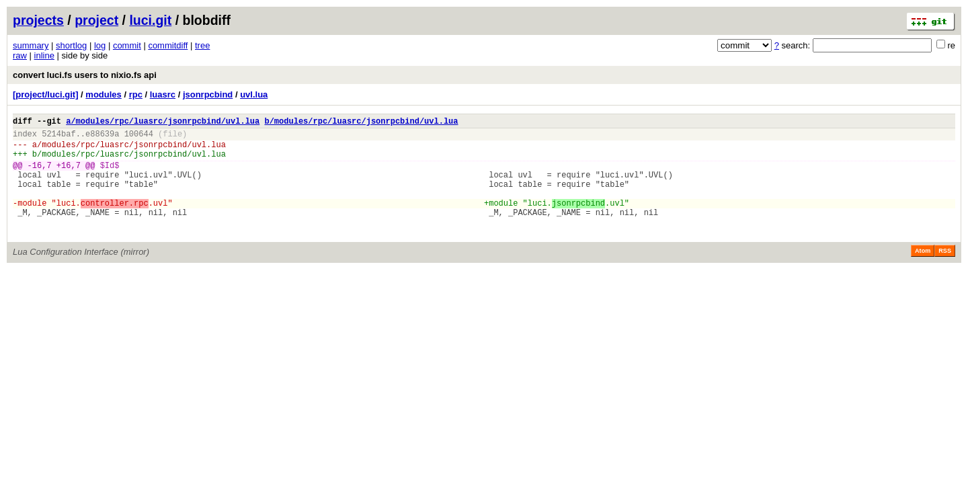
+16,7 (68, 175)
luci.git (150, 20)
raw (20, 55)
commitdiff (168, 45)
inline (44, 55)
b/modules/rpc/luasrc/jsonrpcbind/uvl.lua (361, 122)
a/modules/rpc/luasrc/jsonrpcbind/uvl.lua (162, 122)
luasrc (162, 94)
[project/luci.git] (46, 94)
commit (127, 45)
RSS (944, 275)
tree (202, 45)
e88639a (102, 137)
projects (38, 20)
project (96, 20)
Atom (922, 275)
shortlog (71, 45)
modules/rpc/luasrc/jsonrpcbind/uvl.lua (134, 150)
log (100, 45)
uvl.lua (254, 94)
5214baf (58, 137)
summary (30, 45)
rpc (136, 94)
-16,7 (40, 175)
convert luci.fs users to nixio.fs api (85, 75)
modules (103, 94)
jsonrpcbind (208, 94)
